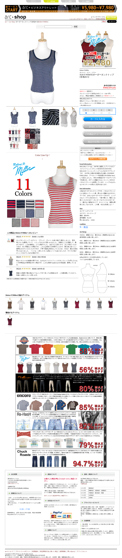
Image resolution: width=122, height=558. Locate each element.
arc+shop (12, 22)
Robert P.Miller (43, 22)
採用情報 (63, 551)
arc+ (6, 22)
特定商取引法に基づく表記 (49, 551)
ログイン (92, 19)
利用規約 (35, 551)
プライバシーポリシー (22, 551)
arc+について (9, 551)
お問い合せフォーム (13, 483)
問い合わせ (71, 551)
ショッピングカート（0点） (78, 19)
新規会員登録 (100, 19)
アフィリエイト (82, 551)
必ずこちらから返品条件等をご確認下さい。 (56, 495)
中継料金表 (84, 483)
